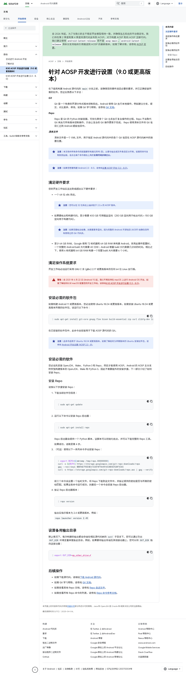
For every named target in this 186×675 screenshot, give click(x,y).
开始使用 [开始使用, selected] (22, 18)
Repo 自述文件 (97, 587)
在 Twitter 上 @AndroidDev (102, 633)
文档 (5, 11)
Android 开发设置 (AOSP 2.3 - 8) (77, 344)
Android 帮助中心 (146, 629)
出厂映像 (47, 647)
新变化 (6, 18)
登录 (180, 3)
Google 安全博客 (98, 643)
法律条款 (69, 669)
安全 (36, 18)
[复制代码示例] (151, 316)
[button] (17, 46)
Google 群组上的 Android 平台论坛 (106, 647)
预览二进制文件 (50, 643)
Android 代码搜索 (49, 3)
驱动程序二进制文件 (52, 652)
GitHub (46, 656)
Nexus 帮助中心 (145, 638)
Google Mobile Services (149, 647)
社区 (60, 669)
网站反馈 (100, 669)
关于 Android (49, 669)
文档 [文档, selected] (27, 3)
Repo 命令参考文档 (106, 593)
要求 (45, 633)
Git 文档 (110, 107)
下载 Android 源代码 (90, 577)
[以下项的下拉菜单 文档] (33, 3)
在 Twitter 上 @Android (100, 629)
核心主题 (50, 18)
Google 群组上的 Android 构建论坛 (106, 652)
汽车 (100, 18)
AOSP (51, 61)
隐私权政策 (88, 669)
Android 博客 (96, 638)
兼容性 (66, 18)
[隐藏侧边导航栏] (35, 670)
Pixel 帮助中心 (144, 633)
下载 (45, 638)
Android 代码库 (50, 629)
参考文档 (115, 18)
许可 (78, 669)
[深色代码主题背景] (148, 316)
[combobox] (129, 3)
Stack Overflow (145, 652)
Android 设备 (83, 18)
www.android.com (146, 643)
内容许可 (71, 606)
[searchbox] (19, 28)
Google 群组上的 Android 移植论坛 (106, 656)
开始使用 (68, 61)
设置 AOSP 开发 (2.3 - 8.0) (114, 168)
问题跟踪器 (143, 656)
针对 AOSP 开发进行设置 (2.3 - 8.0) (122, 283)
